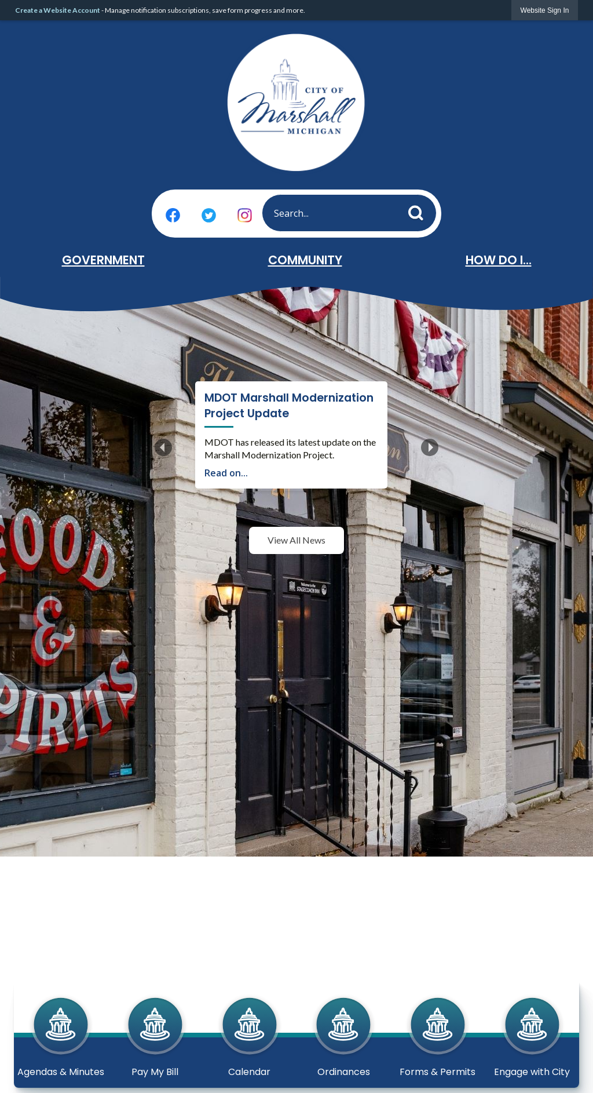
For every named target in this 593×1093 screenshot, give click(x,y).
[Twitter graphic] (209, 215)
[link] (545, 10)
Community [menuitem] (305, 260)
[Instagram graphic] (244, 215)
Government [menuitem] (103, 260)
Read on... (226, 457)
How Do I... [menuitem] (499, 260)
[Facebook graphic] (173, 215)
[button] (419, 210)
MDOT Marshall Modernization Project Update (332, 398)
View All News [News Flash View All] (296, 625)
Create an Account (258, 494)
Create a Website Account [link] (57, 10)
